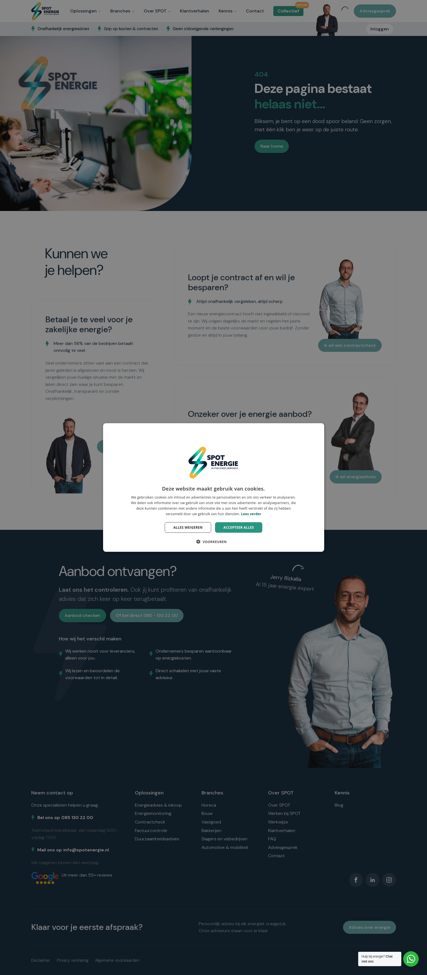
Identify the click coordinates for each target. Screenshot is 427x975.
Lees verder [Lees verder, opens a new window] (251, 513)
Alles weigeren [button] (188, 527)
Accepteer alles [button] (238, 527)
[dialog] (213, 487)
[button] (213, 541)
